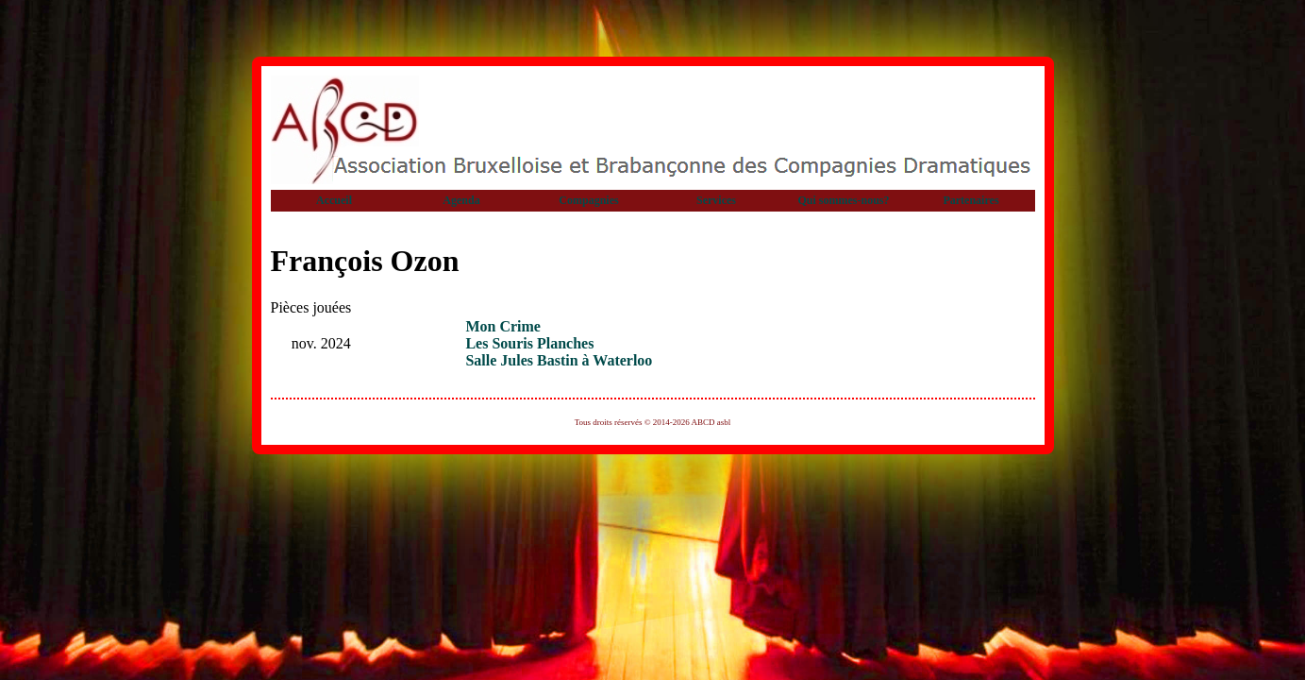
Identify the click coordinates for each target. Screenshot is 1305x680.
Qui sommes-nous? (843, 200)
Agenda (461, 200)
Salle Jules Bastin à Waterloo (558, 360)
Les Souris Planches (529, 343)
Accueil (334, 200)
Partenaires (970, 200)
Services (716, 200)
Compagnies (588, 200)
